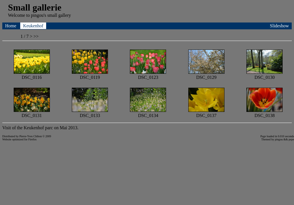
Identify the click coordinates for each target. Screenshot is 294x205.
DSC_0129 (206, 75)
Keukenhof (33, 25)
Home (11, 25)
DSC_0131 (32, 113)
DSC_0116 (32, 75)
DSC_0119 (90, 75)
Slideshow (279, 25)
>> (35, 36)
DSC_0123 (148, 75)
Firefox (32, 139)
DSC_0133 (90, 113)
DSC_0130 (264, 75)
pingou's (38, 15)
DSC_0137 (206, 113)
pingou (279, 139)
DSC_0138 (264, 113)
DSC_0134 (148, 113)
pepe (291, 139)
